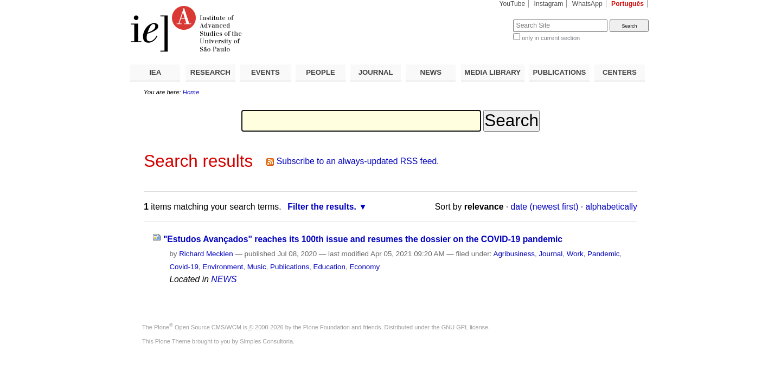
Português (627, 4)
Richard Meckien (206, 254)
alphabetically (611, 206)
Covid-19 (183, 267)
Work (575, 254)
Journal (550, 254)
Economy (364, 267)
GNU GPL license (464, 327)
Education (329, 267)
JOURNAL (376, 72)
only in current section (551, 38)
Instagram (549, 4)
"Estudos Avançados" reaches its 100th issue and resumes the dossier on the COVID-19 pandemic (362, 239)
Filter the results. (321, 206)
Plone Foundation (326, 327)
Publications (289, 267)
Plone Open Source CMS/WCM (197, 327)
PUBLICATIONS (559, 72)
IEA (155, 72)
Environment (222, 267)
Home (191, 92)
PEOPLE (320, 72)
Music (256, 267)
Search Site (486, 19)
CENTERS (620, 72)
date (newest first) (545, 206)
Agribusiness (514, 254)
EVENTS (265, 72)
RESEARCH (210, 72)
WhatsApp (587, 4)
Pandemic (603, 254)
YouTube (513, 4)
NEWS (430, 72)
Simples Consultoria (266, 341)
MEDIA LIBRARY (492, 72)
